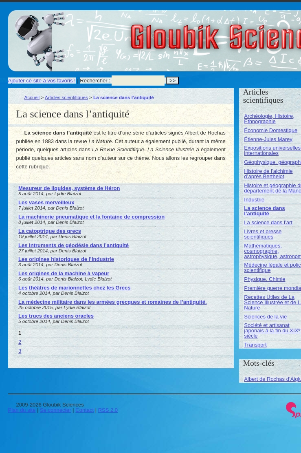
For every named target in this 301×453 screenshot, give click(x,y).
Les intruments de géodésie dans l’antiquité (73, 245)
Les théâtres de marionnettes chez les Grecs (74, 288)
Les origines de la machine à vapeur (63, 273)
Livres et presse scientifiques (262, 234)
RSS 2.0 (108, 410)
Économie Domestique (270, 130)
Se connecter (55, 410)
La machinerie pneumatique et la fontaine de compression (91, 217)
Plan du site (22, 410)
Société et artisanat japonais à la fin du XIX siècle (272, 330)
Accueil (32, 97)
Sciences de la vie (265, 317)
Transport (255, 345)
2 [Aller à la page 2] (19, 342)
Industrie (254, 200)
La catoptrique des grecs (49, 231)
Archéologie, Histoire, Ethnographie (269, 118)
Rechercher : (95, 80)
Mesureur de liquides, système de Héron (69, 188)
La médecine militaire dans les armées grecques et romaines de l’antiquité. (112, 302)
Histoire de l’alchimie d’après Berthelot (268, 173)
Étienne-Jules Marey (268, 139)
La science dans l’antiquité (264, 211)
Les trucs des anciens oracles (56, 316)
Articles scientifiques (66, 97)
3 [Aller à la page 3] (19, 351)
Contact (84, 410)
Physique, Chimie (264, 279)
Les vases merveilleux (46, 202)
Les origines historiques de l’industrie (66, 259)
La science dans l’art (268, 222)
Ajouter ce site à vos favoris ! (42, 80)
